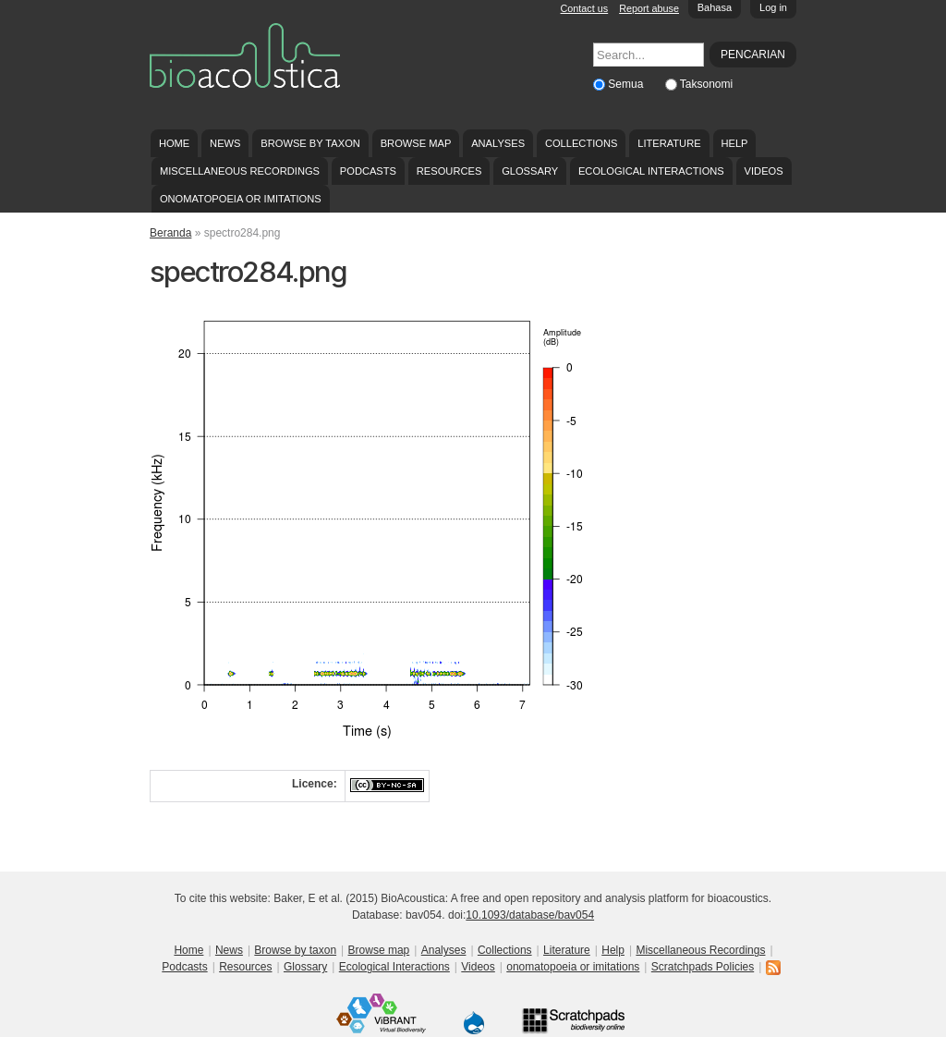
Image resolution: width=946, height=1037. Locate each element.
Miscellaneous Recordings (240, 171)
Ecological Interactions (651, 171)
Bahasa (714, 7)
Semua (627, 84)
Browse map (416, 143)
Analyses (498, 143)
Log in (773, 7)
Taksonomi (706, 84)
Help (734, 143)
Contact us (585, 8)
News (225, 143)
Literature (668, 143)
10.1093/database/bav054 (530, 915)
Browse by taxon (310, 143)
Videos (764, 171)
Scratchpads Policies (702, 966)
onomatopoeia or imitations (240, 198)
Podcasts (368, 171)
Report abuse (649, 8)
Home (174, 143)
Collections (581, 143)
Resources (449, 171)
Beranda (170, 232)
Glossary (530, 171)
